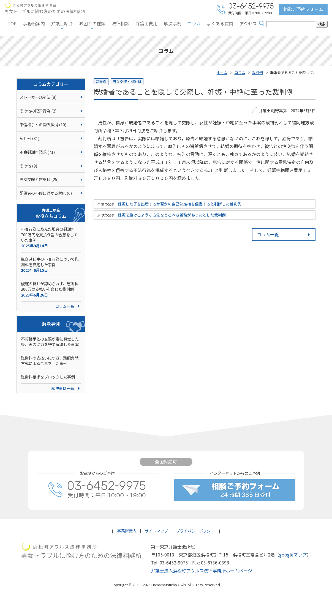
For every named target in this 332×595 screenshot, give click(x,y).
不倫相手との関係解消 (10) (43, 124)
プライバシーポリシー (195, 531)
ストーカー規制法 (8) (38, 97)
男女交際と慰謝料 (127, 81)
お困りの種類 (92, 23)
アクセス (248, 23)
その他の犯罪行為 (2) (38, 111)
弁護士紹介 (62, 23)
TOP (12, 23)
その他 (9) (28, 166)
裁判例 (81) (29, 138)
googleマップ (293, 554)
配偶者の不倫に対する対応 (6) (46, 193)
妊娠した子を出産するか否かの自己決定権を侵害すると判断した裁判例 (179, 204)
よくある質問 (220, 23)
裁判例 (257, 72)
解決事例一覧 (62, 388)
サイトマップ (156, 531)
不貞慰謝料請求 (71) (37, 152)
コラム (194, 23)
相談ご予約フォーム (303, 9)
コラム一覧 (268, 234)
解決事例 (172, 23)
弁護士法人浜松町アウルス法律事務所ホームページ (201, 570)
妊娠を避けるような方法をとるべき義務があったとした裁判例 (172, 215)
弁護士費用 (146, 23)
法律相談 (120, 23)
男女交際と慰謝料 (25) (39, 179)
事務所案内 (34, 23)
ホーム (222, 72)
